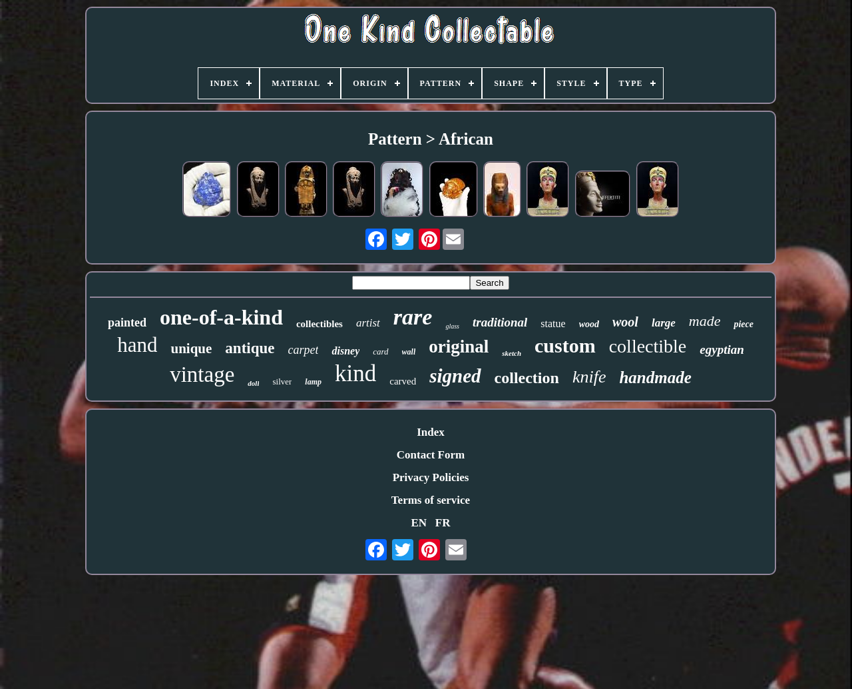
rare (413, 317)
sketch (511, 353)
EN (419, 522)
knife (589, 376)
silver (282, 381)
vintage (202, 374)
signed (455, 375)
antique (249, 348)
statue (552, 323)
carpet (303, 349)
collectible (648, 346)
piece (743, 324)
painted (127, 322)
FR (443, 522)
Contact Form (431, 454)
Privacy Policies (431, 477)
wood (589, 324)
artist (368, 323)
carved (402, 381)
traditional (500, 322)
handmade (655, 377)
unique (191, 348)
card (380, 351)
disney (345, 350)
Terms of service (430, 500)
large (664, 323)
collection (527, 377)
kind (355, 373)
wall (409, 351)
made (705, 321)
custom (565, 345)
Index (431, 432)
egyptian (722, 349)
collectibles (319, 324)
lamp (313, 381)
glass (452, 326)
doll (253, 383)
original (459, 346)
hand (137, 344)
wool (625, 322)
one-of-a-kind (221, 317)
